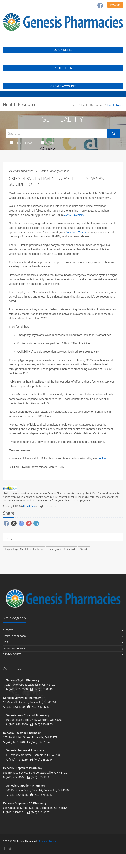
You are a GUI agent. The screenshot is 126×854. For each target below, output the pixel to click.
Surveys (8, 630)
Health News (21, 143)
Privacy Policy (12, 654)
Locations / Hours (14, 648)
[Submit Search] (113, 133)
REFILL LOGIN (63, 68)
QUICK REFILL (63, 49)
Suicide (84, 549)
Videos (48, 143)
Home (73, 105)
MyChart (115, 4)
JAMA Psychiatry (74, 215)
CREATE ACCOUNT (63, 86)
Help (6, 642)
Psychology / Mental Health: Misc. (24, 549)
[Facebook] (100, 5)
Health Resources (92, 105)
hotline (102, 458)
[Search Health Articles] (56, 133)
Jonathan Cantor (76, 232)
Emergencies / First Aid (61, 549)
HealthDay (29, 506)
